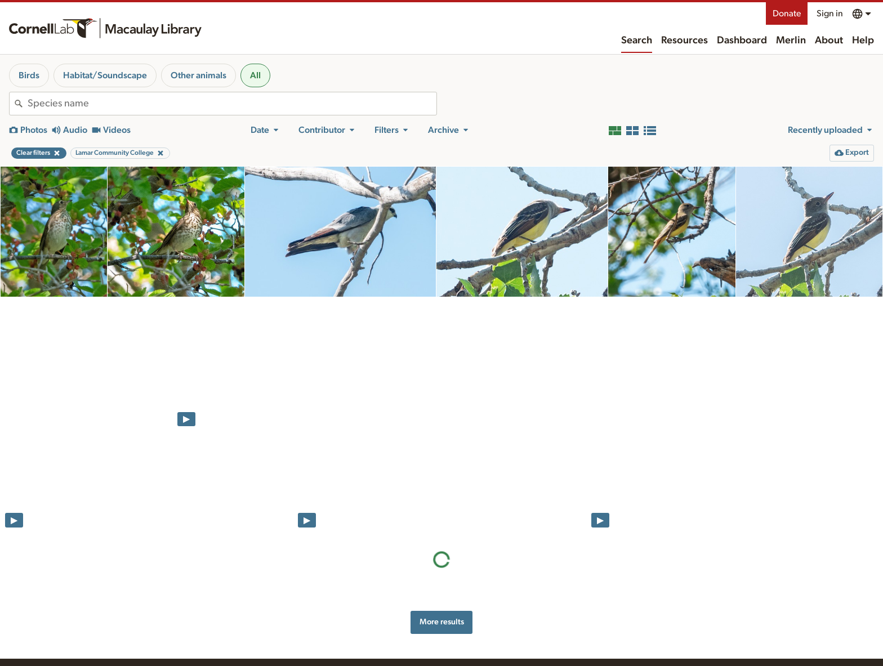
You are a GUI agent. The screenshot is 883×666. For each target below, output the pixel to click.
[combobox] (232, 103)
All (255, 75)
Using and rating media (370, 651)
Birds (29, 75)
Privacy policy (624, 633)
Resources (684, 40)
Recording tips (356, 639)
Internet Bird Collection (236, 661)
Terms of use (622, 645)
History (479, 628)
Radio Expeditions (228, 649)
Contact (480, 651)
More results (442, 387)
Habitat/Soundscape (105, 75)
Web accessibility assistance (647, 621)
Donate (787, 13)
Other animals (198, 75)
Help (863, 40)
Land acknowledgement (641, 610)
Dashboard (742, 40)
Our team (482, 639)
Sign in (830, 13)
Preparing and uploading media (385, 628)
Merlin (791, 40)
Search (636, 40)
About (829, 40)
